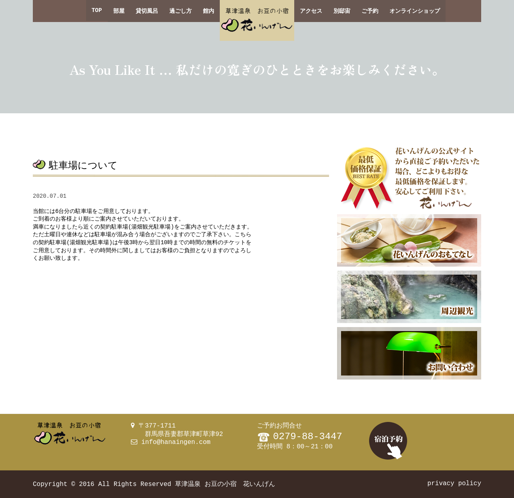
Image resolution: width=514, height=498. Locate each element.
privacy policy (454, 483)
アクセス (311, 11)
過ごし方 (180, 11)
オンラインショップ (415, 11)
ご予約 (369, 11)
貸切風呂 (147, 11)
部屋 (118, 11)
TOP (97, 11)
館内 (208, 11)
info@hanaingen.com (176, 442)
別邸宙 (341, 11)
